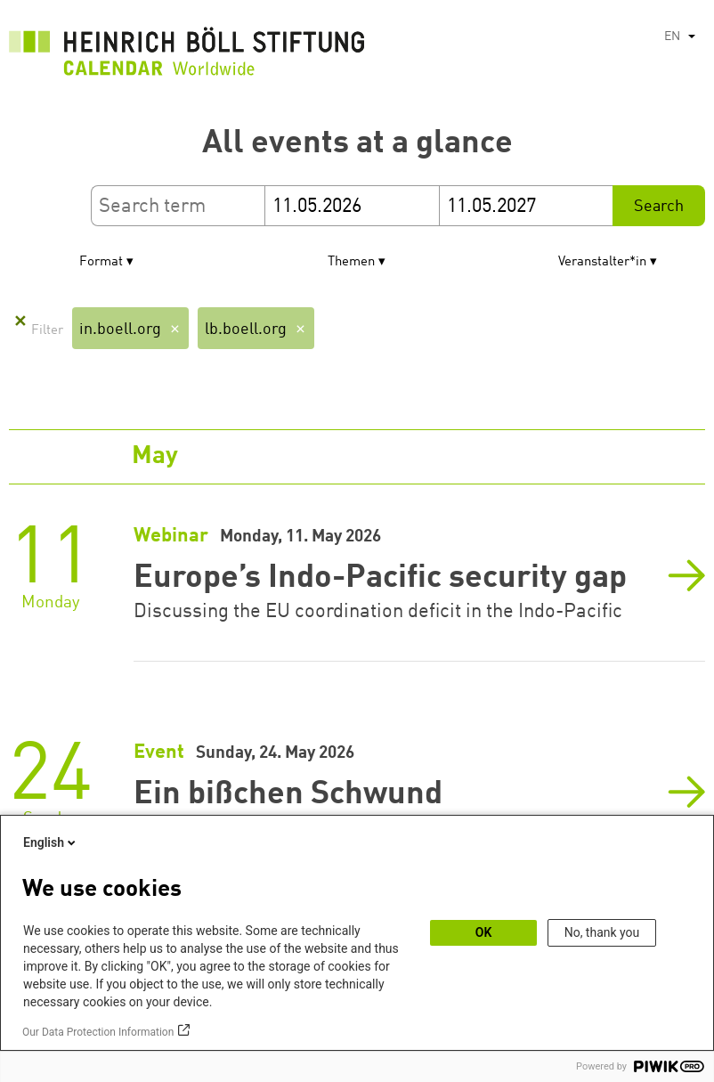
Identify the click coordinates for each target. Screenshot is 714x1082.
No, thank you (602, 932)
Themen (351, 262)
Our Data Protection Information (98, 1032)
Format (101, 262)
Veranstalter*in (602, 262)
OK (483, 932)
